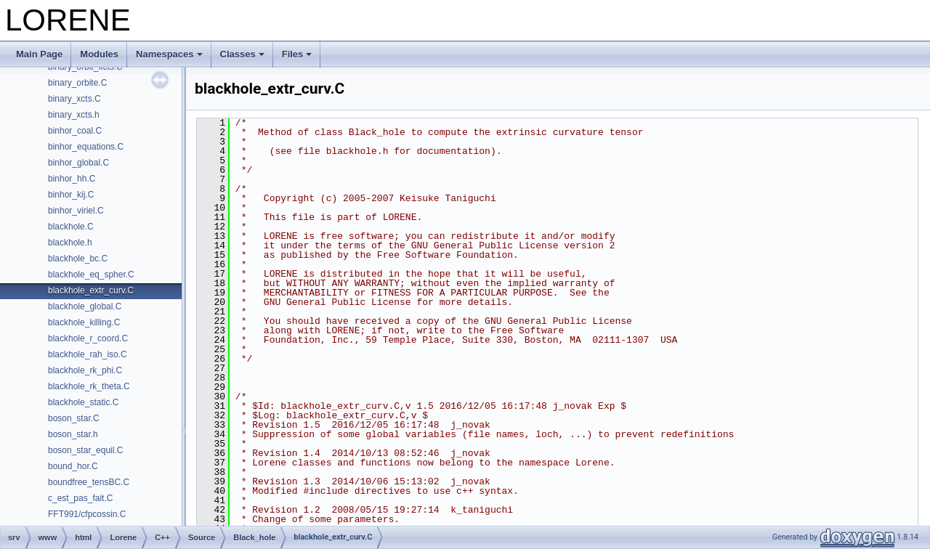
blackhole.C (71, 226)
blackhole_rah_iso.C (87, 354)
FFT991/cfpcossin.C (87, 514)
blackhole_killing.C (84, 322)
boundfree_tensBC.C (88, 482)
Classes (242, 54)
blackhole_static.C (83, 402)
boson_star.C (74, 418)
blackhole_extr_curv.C (91, 290)
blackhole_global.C (84, 306)
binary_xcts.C (74, 99)
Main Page (39, 54)
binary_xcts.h (74, 115)
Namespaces (169, 54)
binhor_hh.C (71, 179)
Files (297, 54)
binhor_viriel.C (76, 211)
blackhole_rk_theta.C (89, 386)
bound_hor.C (73, 466)
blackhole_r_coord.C (88, 338)
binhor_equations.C (86, 147)
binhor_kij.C (71, 195)
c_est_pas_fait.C (80, 498)
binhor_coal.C (75, 131)
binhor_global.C (78, 163)
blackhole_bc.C (78, 258)
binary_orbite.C (77, 83)
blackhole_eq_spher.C (91, 274)
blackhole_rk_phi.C (85, 370)
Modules (99, 54)
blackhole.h (70, 242)
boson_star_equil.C (85, 450)
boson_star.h (73, 434)
